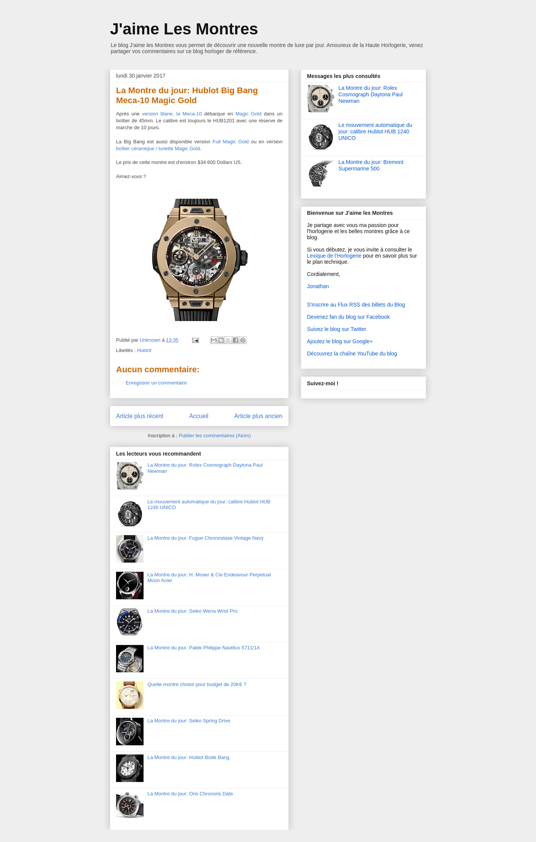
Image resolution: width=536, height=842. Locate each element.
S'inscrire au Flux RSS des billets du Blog (356, 305)
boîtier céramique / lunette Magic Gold (158, 148)
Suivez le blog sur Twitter (336, 329)
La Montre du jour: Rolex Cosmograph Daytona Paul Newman (371, 94)
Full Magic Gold (231, 141)
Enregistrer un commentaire (156, 383)
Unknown (151, 340)
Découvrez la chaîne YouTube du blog (352, 353)
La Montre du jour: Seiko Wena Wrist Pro (192, 611)
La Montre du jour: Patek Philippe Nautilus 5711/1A (203, 648)
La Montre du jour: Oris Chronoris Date (190, 794)
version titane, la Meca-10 (172, 114)
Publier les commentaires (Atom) (215, 435)
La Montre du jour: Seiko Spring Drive (188, 721)
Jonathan (318, 286)
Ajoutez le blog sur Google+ (340, 341)
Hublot (144, 350)
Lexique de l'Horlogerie (334, 256)
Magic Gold (249, 114)
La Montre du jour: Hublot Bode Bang (188, 757)
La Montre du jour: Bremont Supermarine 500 (371, 165)
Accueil (198, 416)
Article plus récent (139, 416)
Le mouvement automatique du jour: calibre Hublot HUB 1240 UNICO (375, 131)
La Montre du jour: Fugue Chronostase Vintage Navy (205, 538)
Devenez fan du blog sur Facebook (348, 317)
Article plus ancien (258, 416)
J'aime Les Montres (184, 29)
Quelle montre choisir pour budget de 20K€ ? (196, 684)
